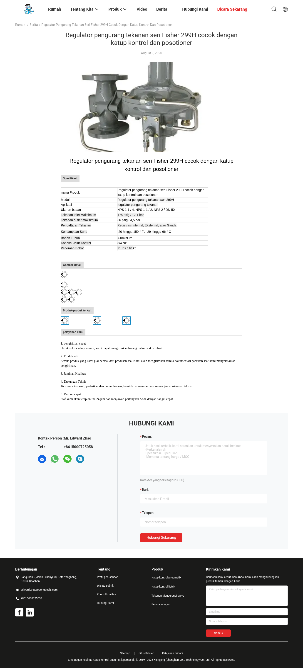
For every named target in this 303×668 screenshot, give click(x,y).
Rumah (20, 25)
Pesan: (147, 436)
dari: (145, 489)
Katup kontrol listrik (163, 586)
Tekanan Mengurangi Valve (168, 595)
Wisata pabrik (105, 585)
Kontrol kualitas (106, 594)
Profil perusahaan (107, 577)
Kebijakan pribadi (172, 653)
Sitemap (125, 653)
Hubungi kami (105, 603)
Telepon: (148, 513)
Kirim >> (218, 633)
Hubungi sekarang (161, 537)
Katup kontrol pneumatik (166, 577)
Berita (34, 25)
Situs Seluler (146, 653)
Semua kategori (161, 604)
